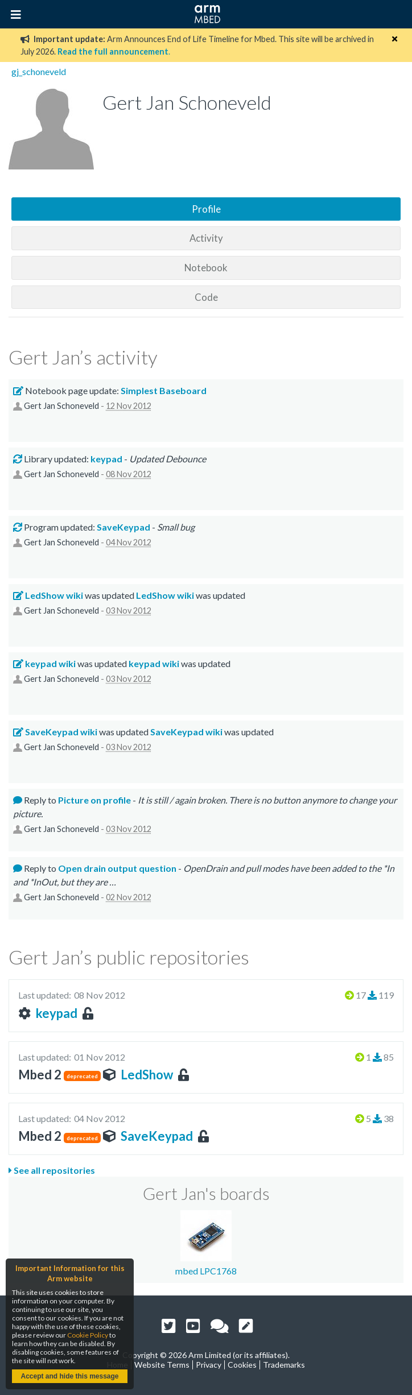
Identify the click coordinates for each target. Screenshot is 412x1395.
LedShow (147, 1074)
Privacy (208, 1364)
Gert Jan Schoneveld (61, 406)
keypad (56, 1013)
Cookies (242, 1364)
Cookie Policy (87, 1335)
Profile (206, 209)
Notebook (206, 268)
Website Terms (161, 1364)
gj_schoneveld (38, 71)
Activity (206, 238)
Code (206, 297)
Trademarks (284, 1364)
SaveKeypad (157, 1136)
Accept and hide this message (69, 1376)
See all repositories (52, 1170)
